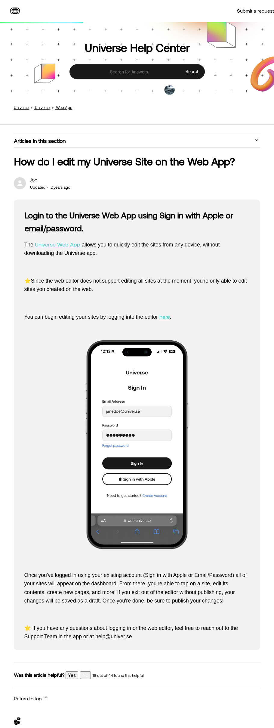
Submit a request (255, 11)
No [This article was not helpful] (85, 675)
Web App (64, 107)
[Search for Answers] (137, 71)
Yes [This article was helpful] (72, 675)
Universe (21, 107)
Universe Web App (57, 244)
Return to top (31, 697)
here (164, 316)
